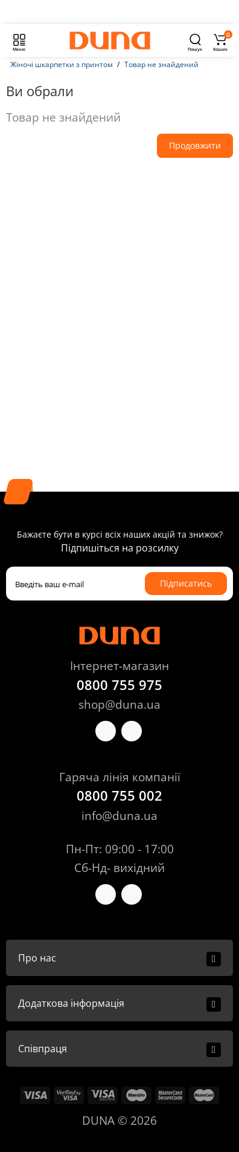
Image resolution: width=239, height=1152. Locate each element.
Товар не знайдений (161, 64)
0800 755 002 (119, 795)
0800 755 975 (119, 684)
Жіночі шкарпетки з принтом (61, 64)
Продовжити (195, 145)
